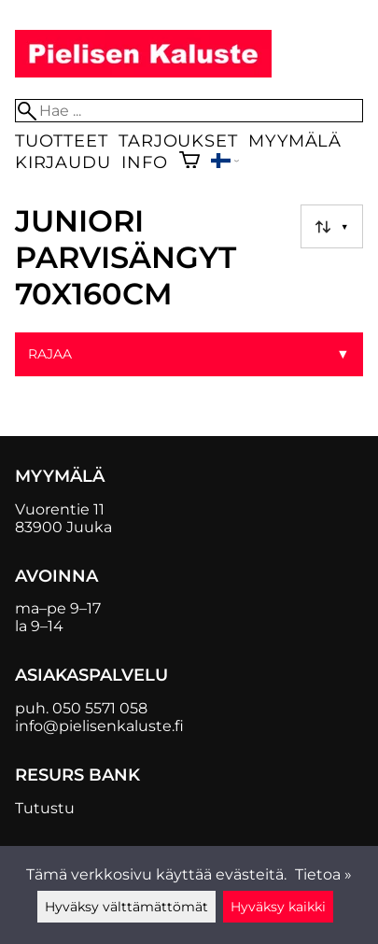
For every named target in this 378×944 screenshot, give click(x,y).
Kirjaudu (62, 162)
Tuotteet (61, 140)
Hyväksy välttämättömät (126, 906)
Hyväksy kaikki (278, 906)
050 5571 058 (99, 708)
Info (144, 162)
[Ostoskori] (189, 162)
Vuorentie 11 (60, 509)
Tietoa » (323, 874)
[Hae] (189, 110)
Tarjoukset (178, 140)
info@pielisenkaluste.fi (99, 726)
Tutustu (45, 808)
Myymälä (295, 140)
